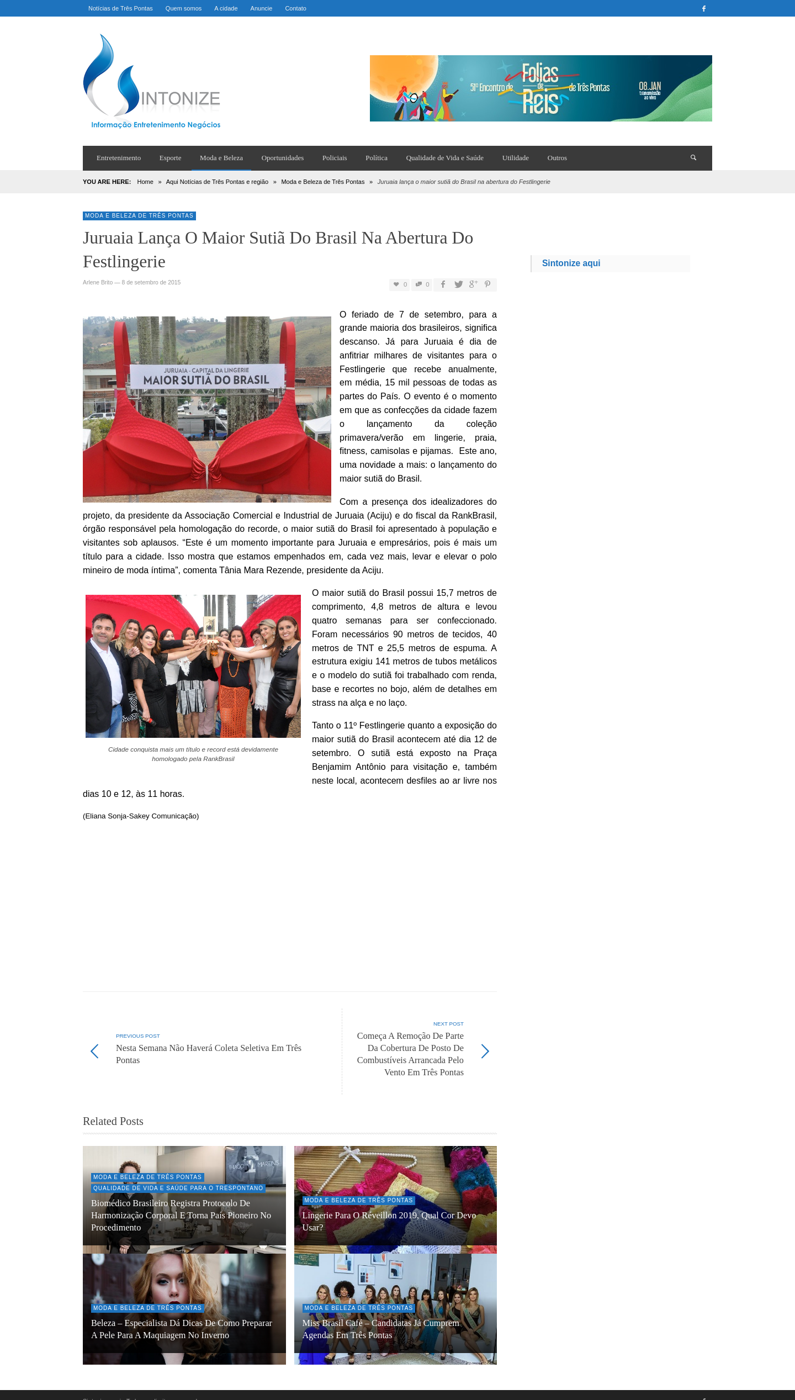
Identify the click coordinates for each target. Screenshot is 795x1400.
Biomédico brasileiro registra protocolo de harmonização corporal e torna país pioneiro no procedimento (181, 1203)
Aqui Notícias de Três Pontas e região (217, 181)
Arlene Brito (98, 282)
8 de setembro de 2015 (151, 282)
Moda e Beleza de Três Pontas (322, 181)
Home (145, 181)
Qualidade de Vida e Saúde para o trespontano (178, 1176)
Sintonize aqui (571, 263)
